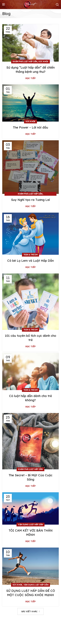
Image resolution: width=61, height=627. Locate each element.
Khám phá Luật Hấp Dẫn (25, 61)
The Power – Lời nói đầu (30, 127)
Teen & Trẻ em (30, 255)
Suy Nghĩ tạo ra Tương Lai (30, 200)
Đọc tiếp (30, 78)
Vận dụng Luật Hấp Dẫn (30, 524)
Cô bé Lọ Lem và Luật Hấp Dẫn (30, 260)
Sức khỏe (43, 61)
